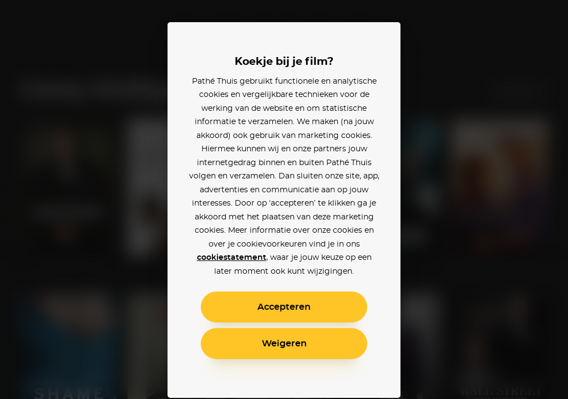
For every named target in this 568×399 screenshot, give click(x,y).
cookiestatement (231, 258)
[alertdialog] (284, 199)
